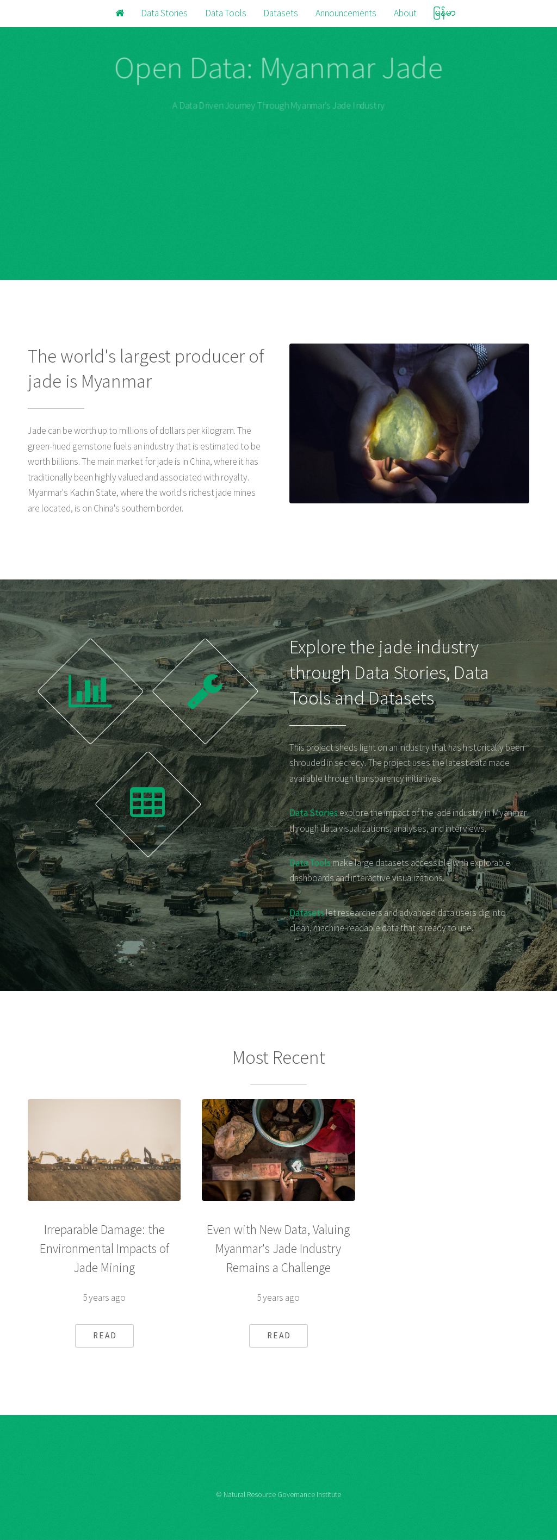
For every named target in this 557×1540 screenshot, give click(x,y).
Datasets (280, 13)
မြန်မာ (445, 13)
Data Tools (225, 13)
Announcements (345, 13)
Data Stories (164, 13)
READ (105, 1335)
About (405, 13)
